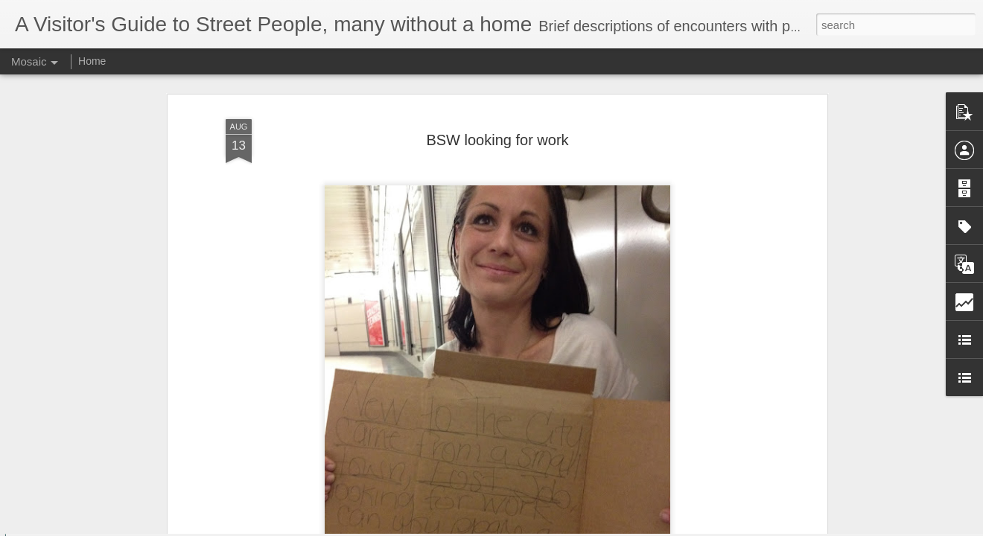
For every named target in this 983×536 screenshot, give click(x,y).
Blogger (538, 527)
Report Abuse (582, 527)
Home (92, 61)
